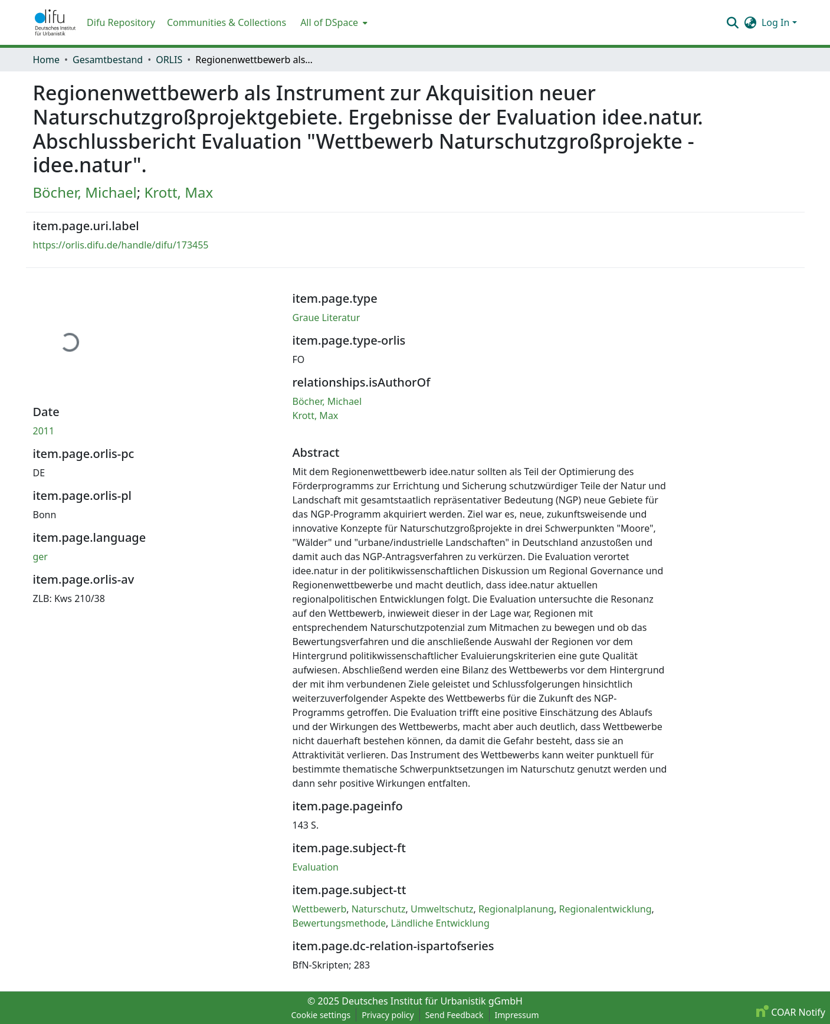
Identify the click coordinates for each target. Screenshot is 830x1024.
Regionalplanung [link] (516, 908)
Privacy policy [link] (388, 1014)
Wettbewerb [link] (320, 908)
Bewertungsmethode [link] (339, 923)
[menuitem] (333, 22)
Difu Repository (121, 22)
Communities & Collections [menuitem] (226, 22)
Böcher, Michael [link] (85, 192)
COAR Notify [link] (790, 1012)
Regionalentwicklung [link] (605, 908)
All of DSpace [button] (329, 22)
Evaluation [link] (316, 867)
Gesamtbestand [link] (108, 59)
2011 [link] (44, 430)
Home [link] (46, 59)
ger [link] (40, 556)
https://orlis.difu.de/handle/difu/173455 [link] (121, 244)
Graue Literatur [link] (326, 317)
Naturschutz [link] (379, 908)
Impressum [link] (517, 1014)
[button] (55, 22)
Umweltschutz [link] (442, 908)
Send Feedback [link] (454, 1014)
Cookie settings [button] (320, 1014)
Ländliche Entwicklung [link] (440, 923)
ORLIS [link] (169, 59)
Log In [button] (777, 22)
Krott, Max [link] (178, 192)
